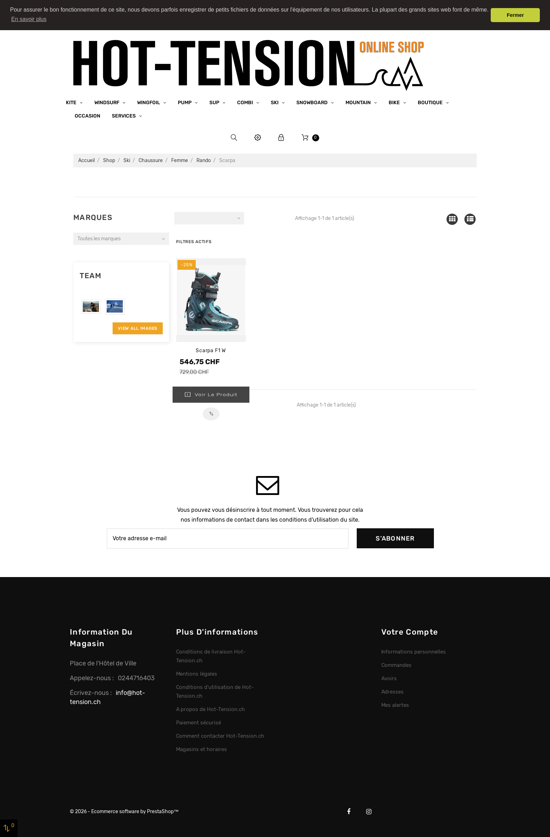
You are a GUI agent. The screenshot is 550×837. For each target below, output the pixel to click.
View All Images (137, 327)
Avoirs (389, 678)
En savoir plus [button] (29, 19)
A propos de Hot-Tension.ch (210, 708)
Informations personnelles (413, 651)
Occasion (87, 116)
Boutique (431, 102)
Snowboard (312, 102)
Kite (72, 102)
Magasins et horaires (201, 748)
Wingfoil (149, 102)
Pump (185, 102)
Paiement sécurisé (198, 722)
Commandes (396, 664)
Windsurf (107, 102)
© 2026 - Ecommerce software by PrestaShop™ (124, 811)
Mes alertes (395, 704)
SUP (214, 102)
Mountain (359, 102)
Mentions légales (196, 673)
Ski (275, 102)
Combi (245, 102)
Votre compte (409, 631)
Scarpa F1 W (211, 350)
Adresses (392, 691)
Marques (92, 217)
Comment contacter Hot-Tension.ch (220, 735)
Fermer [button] (515, 15)
